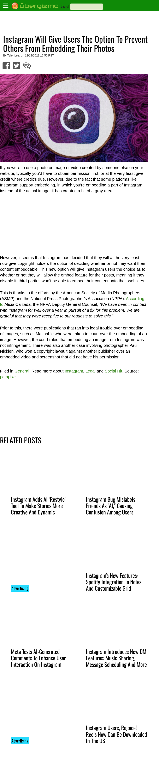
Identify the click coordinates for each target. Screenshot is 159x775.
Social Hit (113, 371)
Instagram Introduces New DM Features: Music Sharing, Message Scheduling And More (116, 657)
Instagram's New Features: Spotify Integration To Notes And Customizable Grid (113, 581)
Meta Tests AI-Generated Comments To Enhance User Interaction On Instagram (38, 657)
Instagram (74, 371)
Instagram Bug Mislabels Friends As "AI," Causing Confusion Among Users (110, 505)
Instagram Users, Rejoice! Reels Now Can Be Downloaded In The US (116, 734)
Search (65, 6)
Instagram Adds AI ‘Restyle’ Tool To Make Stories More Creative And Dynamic (38, 505)
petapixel (8, 377)
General (21, 371)
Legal (90, 371)
